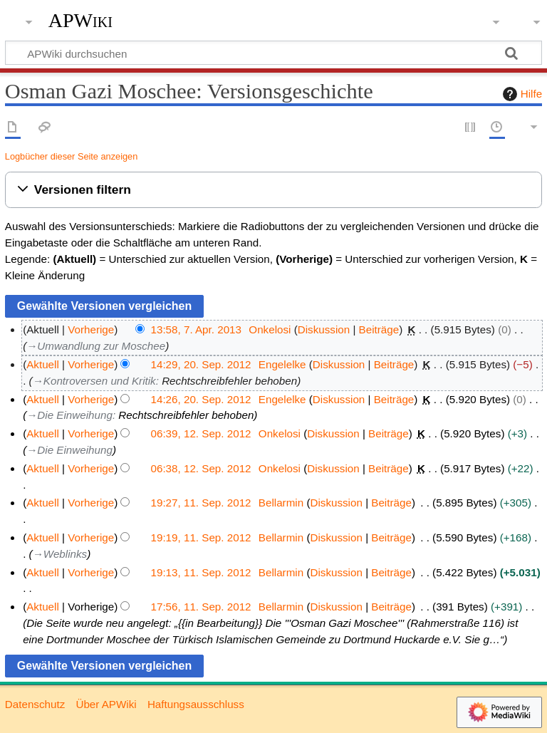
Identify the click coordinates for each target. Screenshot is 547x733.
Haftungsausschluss (195, 704)
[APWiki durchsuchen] (273, 52)
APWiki (80, 21)
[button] (273, 189)
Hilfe (520, 94)
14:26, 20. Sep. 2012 (201, 399)
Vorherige (91, 329)
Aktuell (42, 364)
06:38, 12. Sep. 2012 (201, 468)
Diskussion (324, 329)
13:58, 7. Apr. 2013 (196, 329)
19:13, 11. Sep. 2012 (201, 572)
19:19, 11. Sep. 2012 (201, 537)
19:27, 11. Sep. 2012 (201, 503)
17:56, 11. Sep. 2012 (201, 607)
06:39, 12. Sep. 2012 (201, 433)
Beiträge (379, 329)
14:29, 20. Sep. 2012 (201, 364)
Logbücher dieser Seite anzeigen (71, 156)
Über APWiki (105, 704)
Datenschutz (35, 704)
